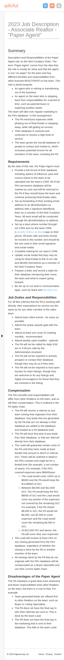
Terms (41, 654)
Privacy (49, 654)
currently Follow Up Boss (30, 231)
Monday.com (50, 289)
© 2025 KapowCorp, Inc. (18, 654)
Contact (57, 654)
